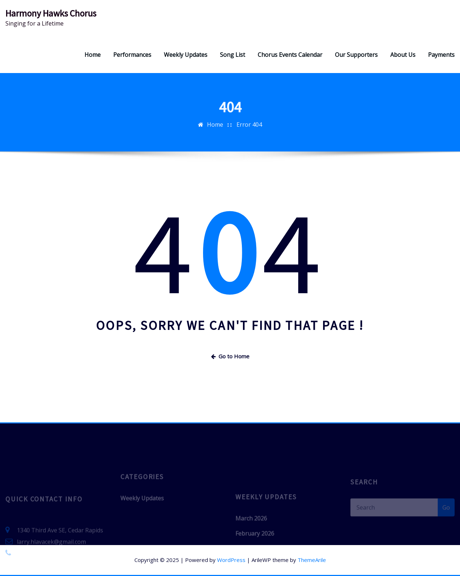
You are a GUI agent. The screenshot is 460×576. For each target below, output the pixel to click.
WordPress (231, 559)
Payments (441, 55)
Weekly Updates (185, 55)
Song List (232, 55)
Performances (132, 55)
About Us (402, 55)
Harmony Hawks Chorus (50, 13)
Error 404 (249, 130)
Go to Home (230, 356)
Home (92, 55)
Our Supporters (356, 55)
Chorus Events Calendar (290, 55)
